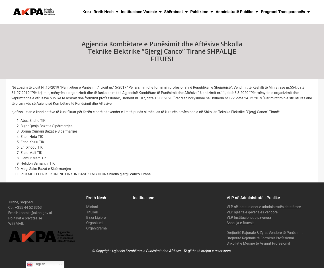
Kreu (86, 11)
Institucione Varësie (141, 12)
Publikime (201, 12)
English (36, 264)
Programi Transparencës (285, 12)
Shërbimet (176, 12)
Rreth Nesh (106, 12)
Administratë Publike (237, 12)
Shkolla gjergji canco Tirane (129, 174)
